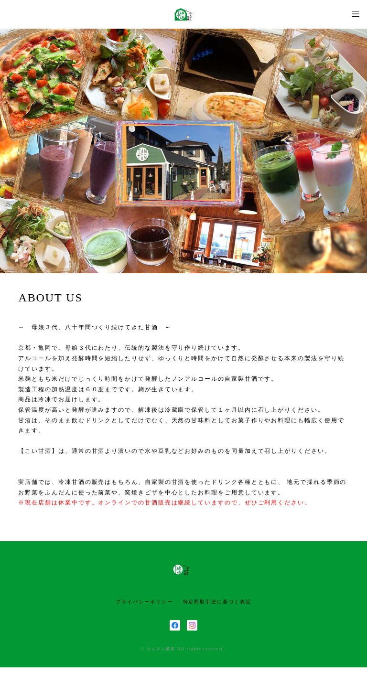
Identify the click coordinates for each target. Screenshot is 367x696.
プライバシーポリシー (144, 601)
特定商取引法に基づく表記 (217, 601)
